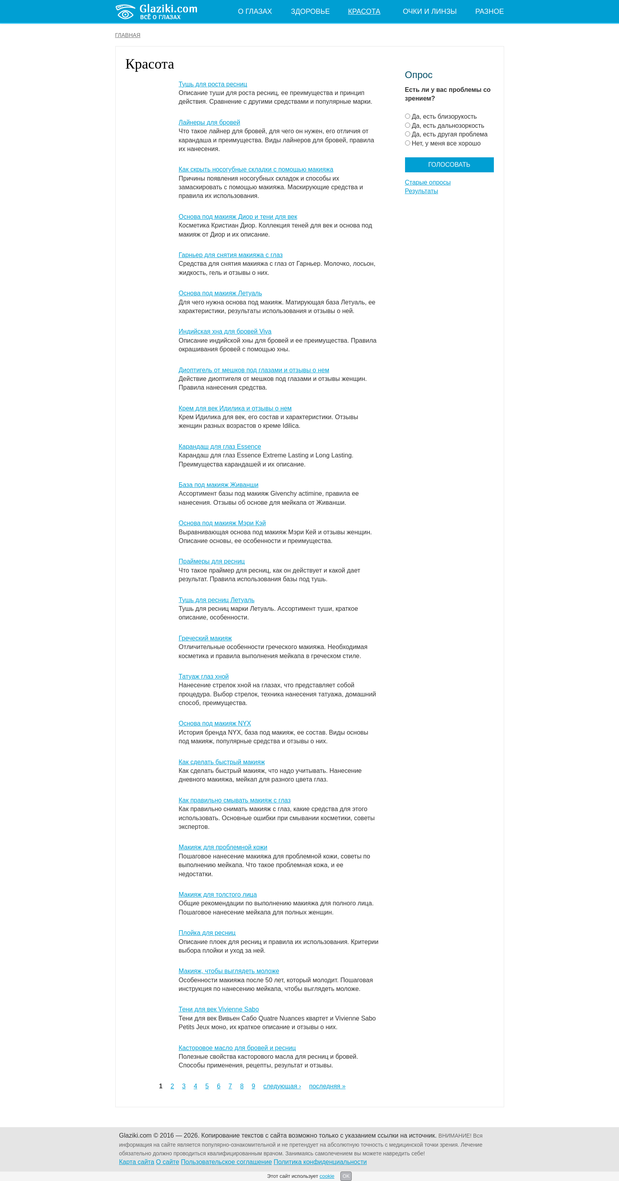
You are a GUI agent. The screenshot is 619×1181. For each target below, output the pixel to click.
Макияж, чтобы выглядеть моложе (229, 971)
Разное (489, 11)
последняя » (327, 1086)
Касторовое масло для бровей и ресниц (237, 1048)
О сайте (167, 1162)
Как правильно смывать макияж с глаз (235, 800)
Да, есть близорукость (444, 116)
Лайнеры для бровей (209, 122)
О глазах (255, 11)
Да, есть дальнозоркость (448, 125)
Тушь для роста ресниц (213, 84)
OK (346, 1176)
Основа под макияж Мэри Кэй (222, 523)
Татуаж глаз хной (204, 676)
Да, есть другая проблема (450, 134)
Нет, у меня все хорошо (446, 143)
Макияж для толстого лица (218, 894)
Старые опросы (428, 182)
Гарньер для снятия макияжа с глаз (231, 255)
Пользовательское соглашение (226, 1162)
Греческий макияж (205, 638)
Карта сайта (136, 1162)
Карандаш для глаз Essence (220, 446)
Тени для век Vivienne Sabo (219, 1009)
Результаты (421, 191)
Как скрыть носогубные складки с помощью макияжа (256, 169)
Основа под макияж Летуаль (220, 293)
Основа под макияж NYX (215, 723)
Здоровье (310, 11)
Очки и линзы (430, 11)
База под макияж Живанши (219, 484)
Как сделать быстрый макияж (222, 762)
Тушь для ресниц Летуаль (217, 600)
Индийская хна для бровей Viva (225, 331)
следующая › (282, 1086)
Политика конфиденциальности (320, 1162)
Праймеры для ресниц (212, 561)
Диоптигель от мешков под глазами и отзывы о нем (254, 370)
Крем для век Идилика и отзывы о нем (235, 408)
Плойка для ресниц (207, 932)
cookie (326, 1176)
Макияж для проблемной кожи (223, 847)
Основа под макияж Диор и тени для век (238, 216)
